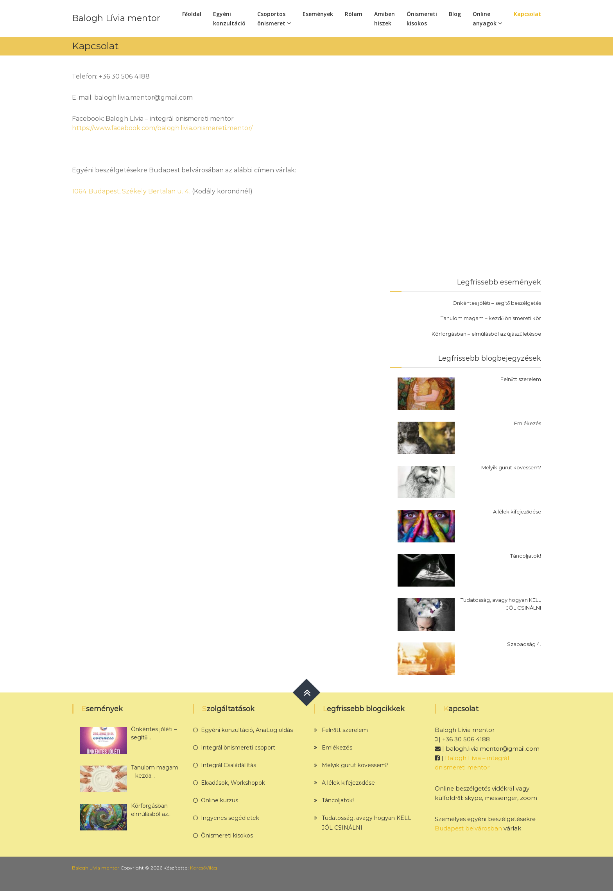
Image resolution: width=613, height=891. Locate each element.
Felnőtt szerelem (520, 379)
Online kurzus (219, 800)
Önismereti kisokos (227, 835)
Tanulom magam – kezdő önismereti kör (491, 318)
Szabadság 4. (524, 644)
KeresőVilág (203, 868)
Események (318, 14)
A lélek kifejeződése (517, 511)
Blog (455, 14)
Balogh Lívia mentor (116, 18)
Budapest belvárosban (468, 828)
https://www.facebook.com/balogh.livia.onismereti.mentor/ (162, 128)
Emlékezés (527, 423)
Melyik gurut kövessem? (511, 467)
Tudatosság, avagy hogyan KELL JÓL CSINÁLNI (501, 604)
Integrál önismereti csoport (238, 747)
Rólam (353, 14)
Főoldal (191, 14)
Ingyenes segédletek (230, 817)
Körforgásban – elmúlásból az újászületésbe (486, 334)
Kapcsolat (527, 14)
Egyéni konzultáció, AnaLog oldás (247, 730)
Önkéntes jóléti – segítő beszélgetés (496, 303)
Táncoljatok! (525, 556)
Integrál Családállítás (228, 765)
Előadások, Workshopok (233, 782)
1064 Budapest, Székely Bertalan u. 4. (131, 191)
